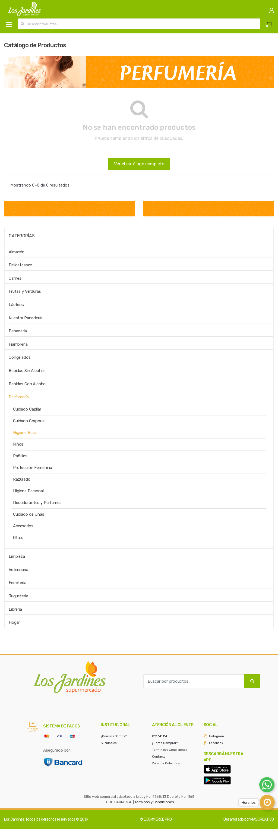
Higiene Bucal (25, 432)
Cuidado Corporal (29, 420)
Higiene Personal (28, 490)
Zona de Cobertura (166, 763)
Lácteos (16, 304)
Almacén (16, 252)
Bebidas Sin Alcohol (27, 370)
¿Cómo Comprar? (165, 743)
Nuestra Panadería (25, 318)
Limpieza (17, 556)
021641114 (159, 736)
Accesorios (23, 526)
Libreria (15, 609)
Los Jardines (14, 819)
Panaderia (18, 331)
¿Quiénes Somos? (114, 736)
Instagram (216, 736)
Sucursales (108, 743)
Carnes (15, 278)
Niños (18, 444)
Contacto (159, 756)
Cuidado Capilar (27, 409)
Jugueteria (18, 596)
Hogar (14, 622)
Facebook (216, 743)
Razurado (21, 479)
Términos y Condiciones (169, 750)
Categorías (21, 235)
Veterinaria (18, 569)
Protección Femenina (32, 467)
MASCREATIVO (262, 819)
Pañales (20, 455)
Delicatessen (20, 265)
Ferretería (17, 582)
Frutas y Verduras (25, 291)
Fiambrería (18, 344)
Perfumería (19, 397)
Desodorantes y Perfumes (37, 502)
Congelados (20, 357)
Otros (18, 537)
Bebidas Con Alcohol (27, 384)
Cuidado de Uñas (28, 514)
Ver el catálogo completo (139, 163)
